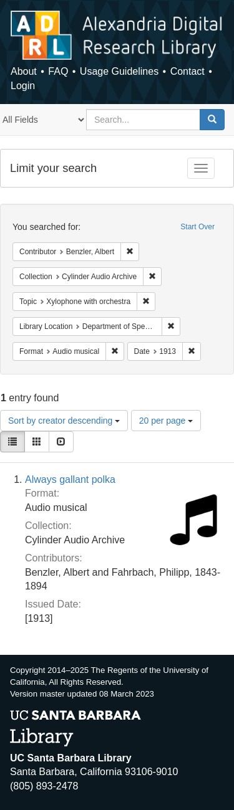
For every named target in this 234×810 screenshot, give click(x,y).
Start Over (197, 226)
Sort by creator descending (64, 421)
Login (23, 85)
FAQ (58, 71)
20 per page (166, 421)
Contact (187, 71)
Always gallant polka (70, 479)
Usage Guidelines (119, 71)
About (24, 71)
